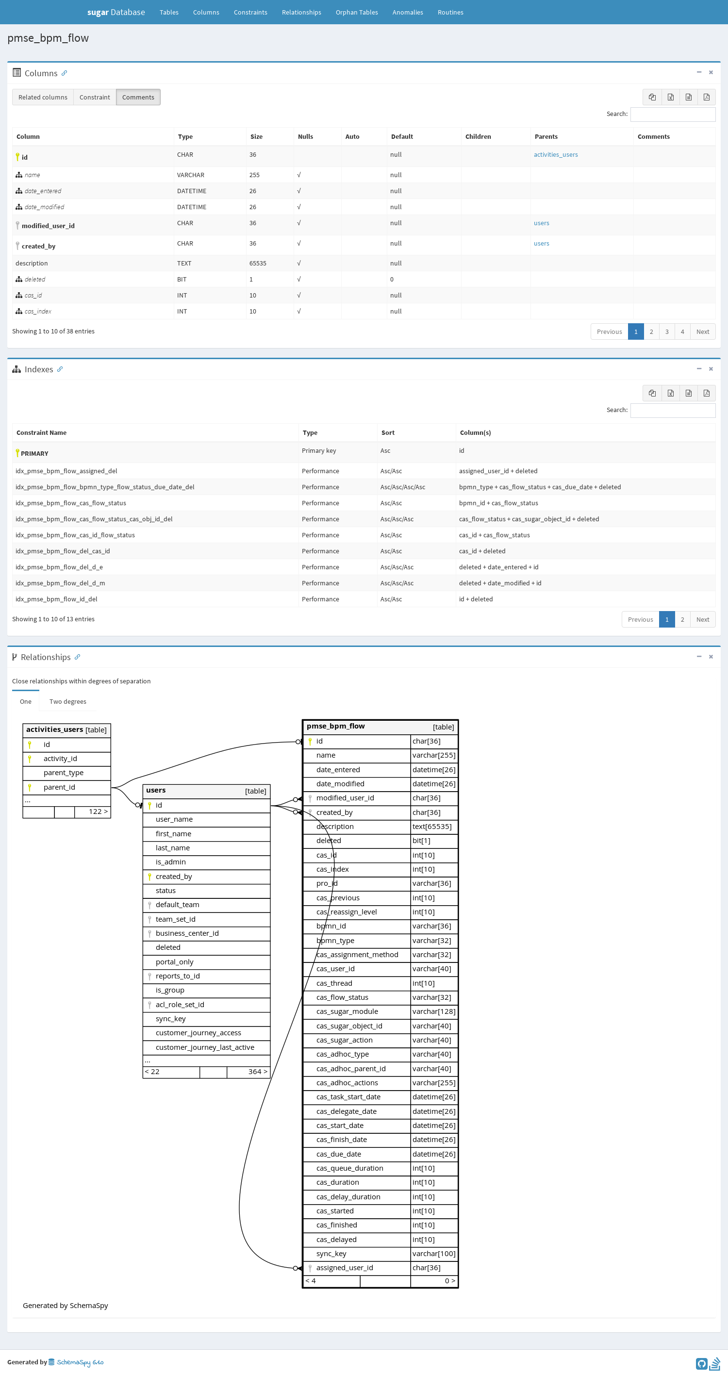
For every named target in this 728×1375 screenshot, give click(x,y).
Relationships (301, 12)
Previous (609, 331)
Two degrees (68, 701)
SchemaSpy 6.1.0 (76, 1363)
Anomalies (408, 12)
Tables (173, 12)
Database (116, 11)
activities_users (556, 154)
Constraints (250, 12)
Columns (206, 12)
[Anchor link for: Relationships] (75, 656)
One (26, 701)
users (541, 222)
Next (703, 331)
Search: (661, 114)
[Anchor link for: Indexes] (57, 368)
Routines (450, 12)
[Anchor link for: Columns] (62, 72)
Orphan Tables (357, 12)
